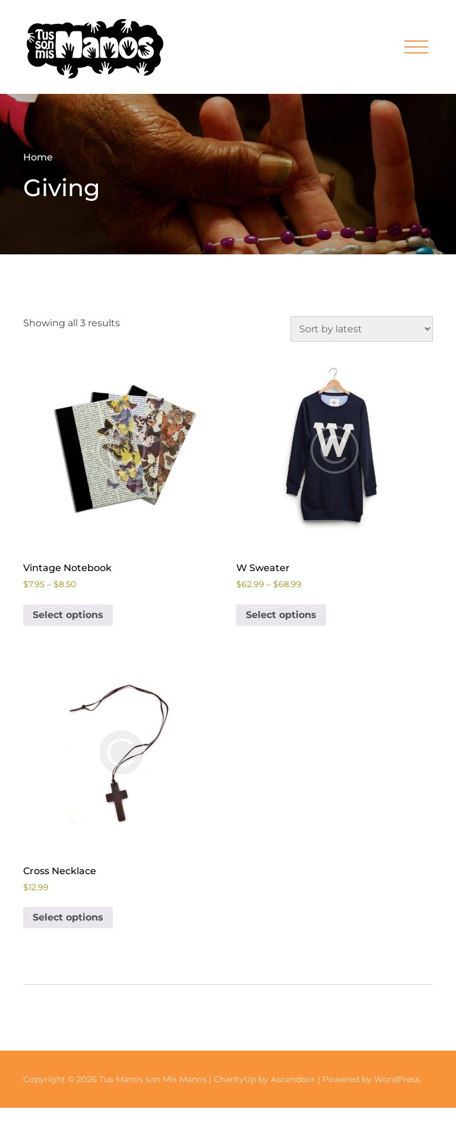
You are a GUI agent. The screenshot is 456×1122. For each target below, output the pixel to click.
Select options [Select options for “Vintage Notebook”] (68, 614)
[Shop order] (361, 329)
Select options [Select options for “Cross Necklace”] (68, 917)
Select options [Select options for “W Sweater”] (281, 614)
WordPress (397, 1079)
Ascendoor (293, 1079)
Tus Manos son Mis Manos (153, 1079)
